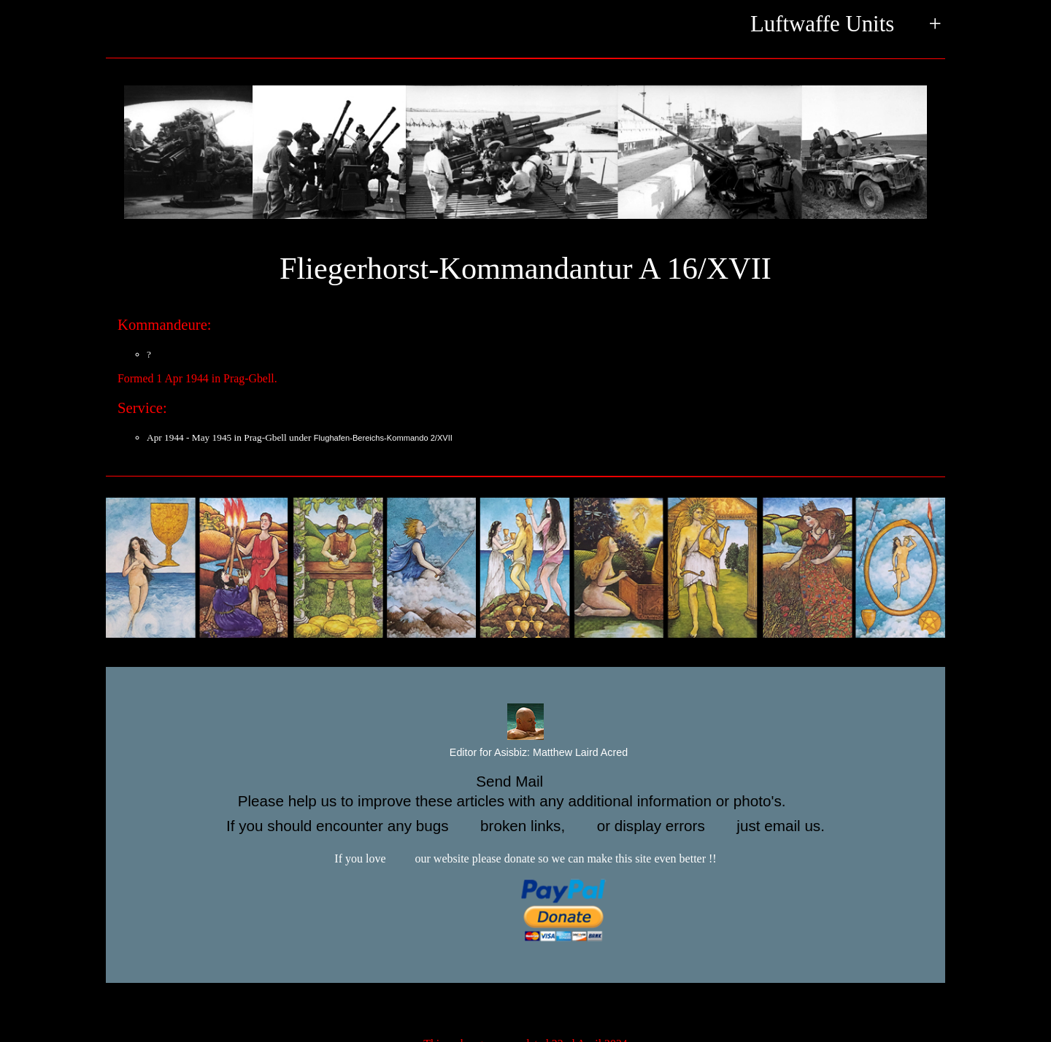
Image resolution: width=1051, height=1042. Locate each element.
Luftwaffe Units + (846, 25)
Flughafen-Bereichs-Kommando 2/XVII (383, 437)
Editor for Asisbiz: (525, 753)
